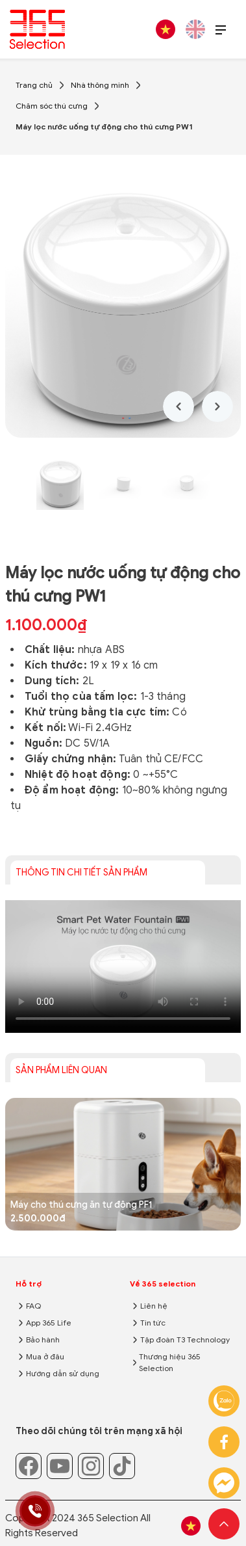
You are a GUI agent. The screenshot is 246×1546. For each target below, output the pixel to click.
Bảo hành (43, 1339)
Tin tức (153, 1322)
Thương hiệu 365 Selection (170, 1362)
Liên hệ (153, 1306)
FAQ (33, 1306)
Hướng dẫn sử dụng (62, 1373)
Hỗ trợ (29, 1283)
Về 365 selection (162, 1283)
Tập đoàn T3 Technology (185, 1339)
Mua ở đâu (45, 1356)
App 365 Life (48, 1322)
